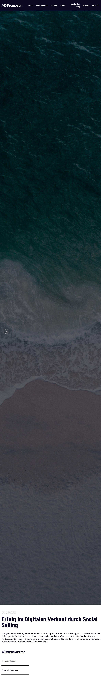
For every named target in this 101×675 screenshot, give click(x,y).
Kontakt (96, 5)
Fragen (86, 5)
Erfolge (54, 5)
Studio (63, 5)
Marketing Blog (75, 5)
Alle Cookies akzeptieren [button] (14, 654)
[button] (42, 5)
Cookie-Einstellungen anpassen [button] (37, 654)
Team (30, 5)
